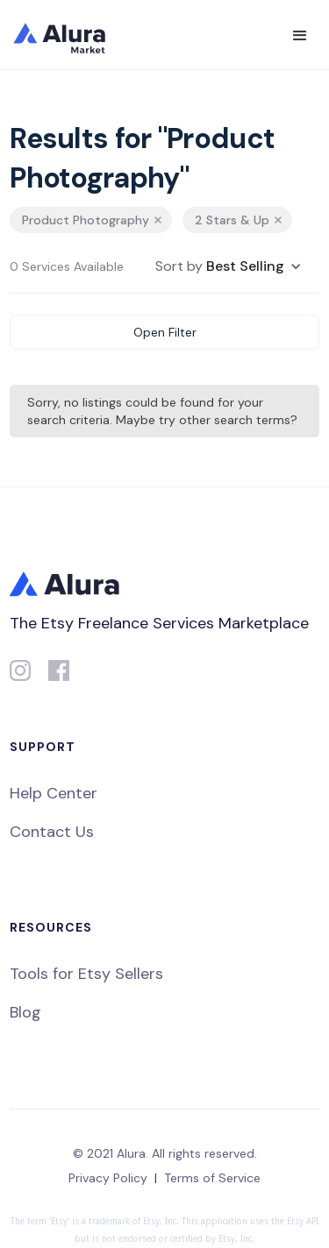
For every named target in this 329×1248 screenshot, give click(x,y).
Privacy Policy (107, 1178)
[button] (300, 36)
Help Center (53, 793)
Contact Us (52, 831)
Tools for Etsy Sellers (86, 973)
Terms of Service (212, 1178)
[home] (71, 35)
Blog (25, 1012)
